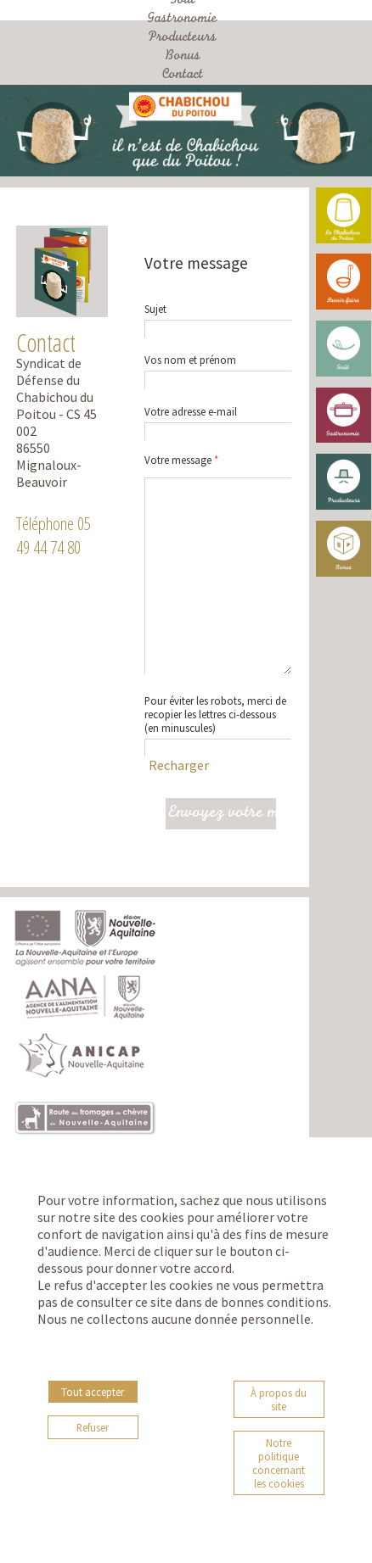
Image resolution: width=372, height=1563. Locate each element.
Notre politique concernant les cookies (278, 1463)
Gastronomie (182, 19)
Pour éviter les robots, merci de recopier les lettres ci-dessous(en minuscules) (215, 714)
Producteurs (183, 38)
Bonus (182, 56)
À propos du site (279, 1399)
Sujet (155, 308)
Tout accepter (92, 1391)
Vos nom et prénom (190, 359)
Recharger (179, 764)
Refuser (92, 1427)
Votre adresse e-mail (190, 411)
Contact (182, 75)
